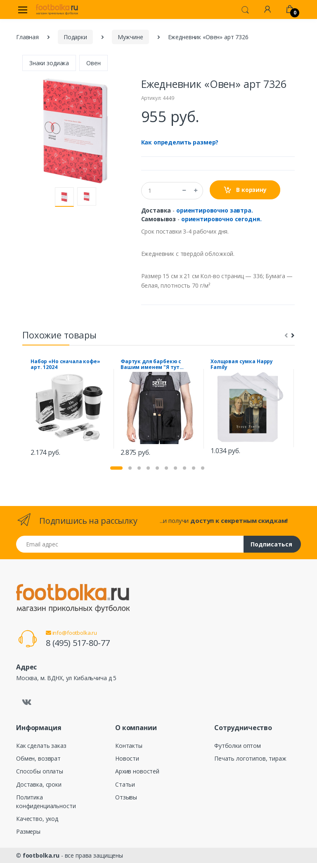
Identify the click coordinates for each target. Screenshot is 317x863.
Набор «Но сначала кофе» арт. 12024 (65, 364)
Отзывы (126, 797)
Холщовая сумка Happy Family (242, 364)
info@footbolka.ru (71, 632)
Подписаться (271, 544)
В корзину (245, 190)
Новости (127, 758)
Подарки (75, 37)
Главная (27, 37)
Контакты (128, 746)
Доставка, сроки (39, 784)
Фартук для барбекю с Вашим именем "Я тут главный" (151, 364)
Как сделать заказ (41, 746)
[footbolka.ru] (57, 9)
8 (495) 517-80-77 (78, 642)
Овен (93, 63)
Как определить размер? (180, 142)
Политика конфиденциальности (46, 801)
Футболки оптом (237, 746)
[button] (245, 9)
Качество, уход (37, 819)
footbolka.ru (41, 855)
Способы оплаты (39, 771)
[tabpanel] (69, 409)
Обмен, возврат (38, 758)
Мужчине (130, 37)
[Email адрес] (130, 544)
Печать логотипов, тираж (250, 758)
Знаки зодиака (49, 63)
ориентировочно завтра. (214, 210)
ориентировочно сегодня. (221, 219)
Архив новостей (137, 771)
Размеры (28, 831)
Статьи (125, 784)
